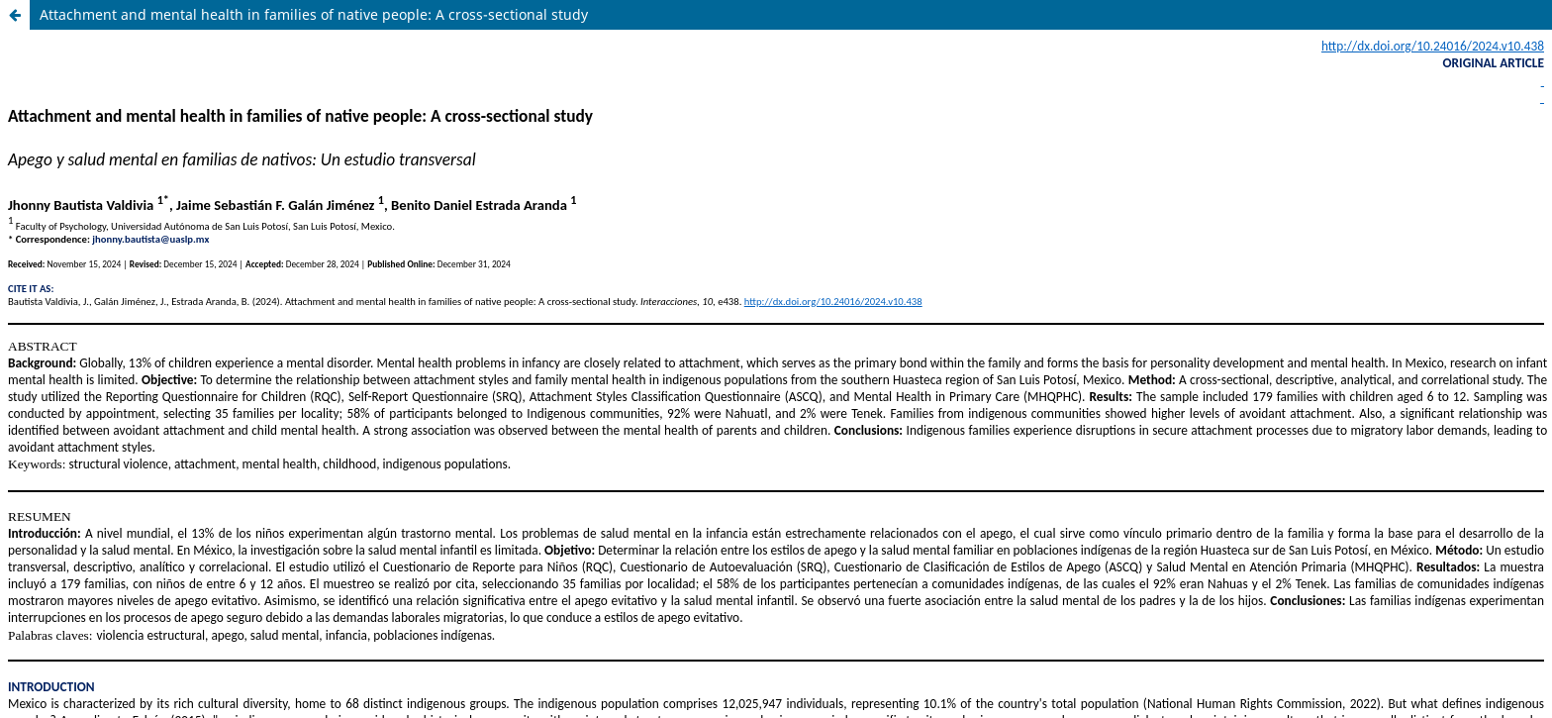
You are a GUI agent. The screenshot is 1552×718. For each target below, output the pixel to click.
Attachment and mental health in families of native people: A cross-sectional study (314, 14)
